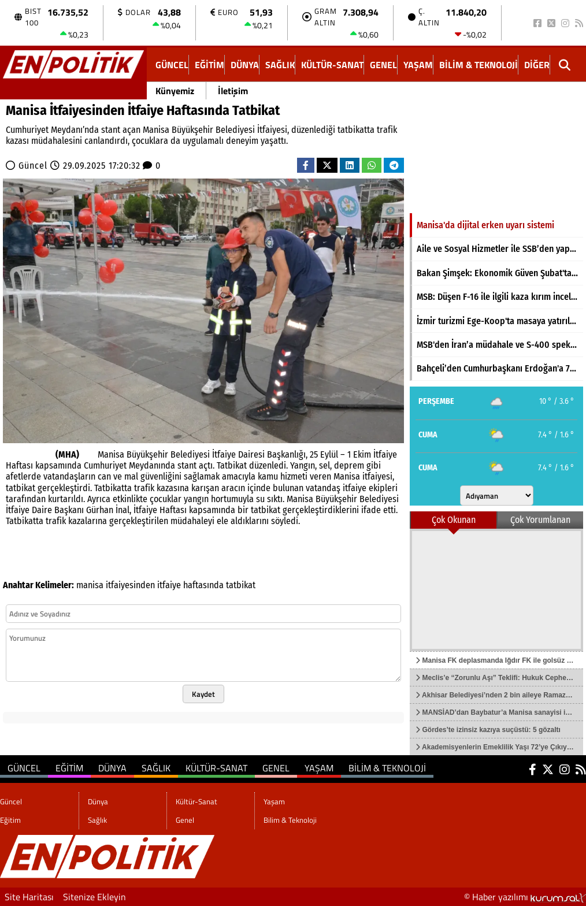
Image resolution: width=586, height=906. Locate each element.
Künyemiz (174, 91)
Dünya (245, 65)
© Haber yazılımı (525, 897)
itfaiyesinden (130, 585)
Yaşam (418, 65)
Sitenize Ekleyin (94, 897)
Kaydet (203, 694)
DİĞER (537, 65)
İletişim (233, 91)
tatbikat (240, 585)
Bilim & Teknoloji (478, 65)
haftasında (203, 585)
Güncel (171, 65)
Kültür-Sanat (332, 65)
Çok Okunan (454, 519)
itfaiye (169, 585)
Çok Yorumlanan (540, 519)
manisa (89, 585)
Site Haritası (29, 897)
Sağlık (280, 65)
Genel (383, 65)
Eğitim (209, 65)
